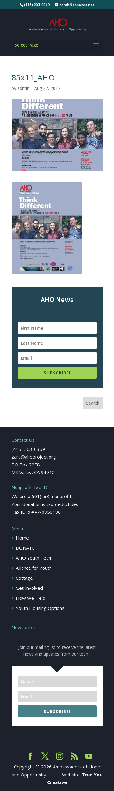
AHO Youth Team (34, 558)
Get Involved (29, 588)
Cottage (24, 578)
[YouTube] (88, 757)
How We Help (30, 598)
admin (23, 88)
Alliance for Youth (34, 568)
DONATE (25, 548)
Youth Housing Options (40, 608)
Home (22, 538)
